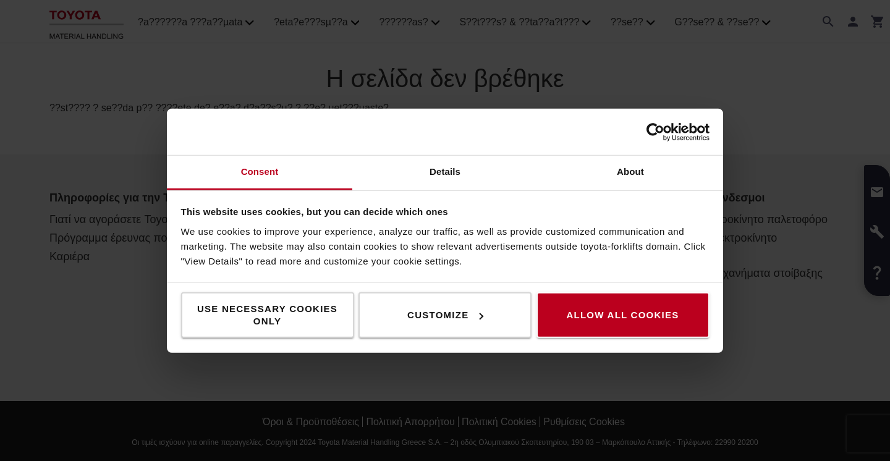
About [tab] (630, 171)
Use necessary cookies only (267, 314)
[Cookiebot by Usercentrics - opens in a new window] (655, 131)
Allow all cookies (622, 315)
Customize (445, 315)
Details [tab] (445, 171)
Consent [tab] (260, 171)
